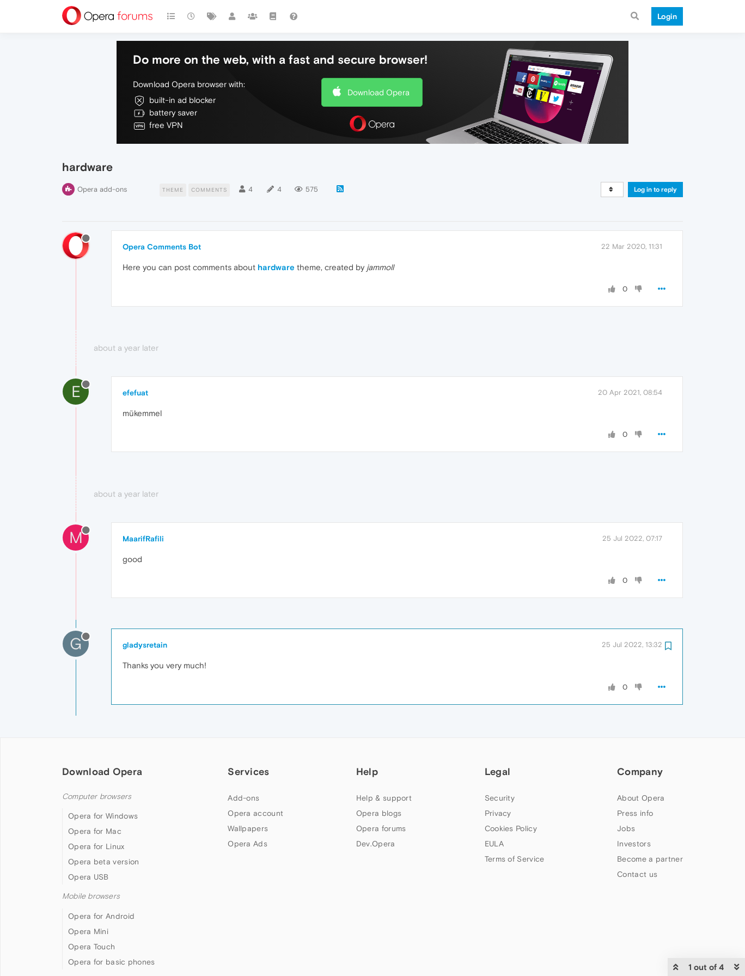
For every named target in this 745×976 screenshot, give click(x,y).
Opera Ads (247, 843)
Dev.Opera (375, 843)
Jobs (626, 828)
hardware (276, 267)
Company (640, 771)
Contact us (637, 874)
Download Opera (378, 92)
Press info (635, 813)
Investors (634, 843)
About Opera (640, 798)
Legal (498, 771)
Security (500, 798)
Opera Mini (88, 931)
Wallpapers (248, 828)
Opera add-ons (102, 189)
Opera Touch (91, 946)
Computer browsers (96, 796)
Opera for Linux (96, 846)
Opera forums (381, 828)
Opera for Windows (103, 816)
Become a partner (650, 859)
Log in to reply (655, 189)
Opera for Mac (94, 831)
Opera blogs (378, 813)
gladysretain (145, 644)
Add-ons (243, 798)
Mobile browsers (91, 896)
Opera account (255, 813)
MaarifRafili (143, 538)
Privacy (498, 813)
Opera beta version (103, 861)
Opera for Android (101, 916)
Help (367, 771)
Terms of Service (515, 859)
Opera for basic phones (111, 961)
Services (248, 771)
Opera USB (88, 877)
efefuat (135, 392)
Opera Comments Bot (162, 246)
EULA (494, 843)
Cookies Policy (511, 828)
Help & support (384, 798)
